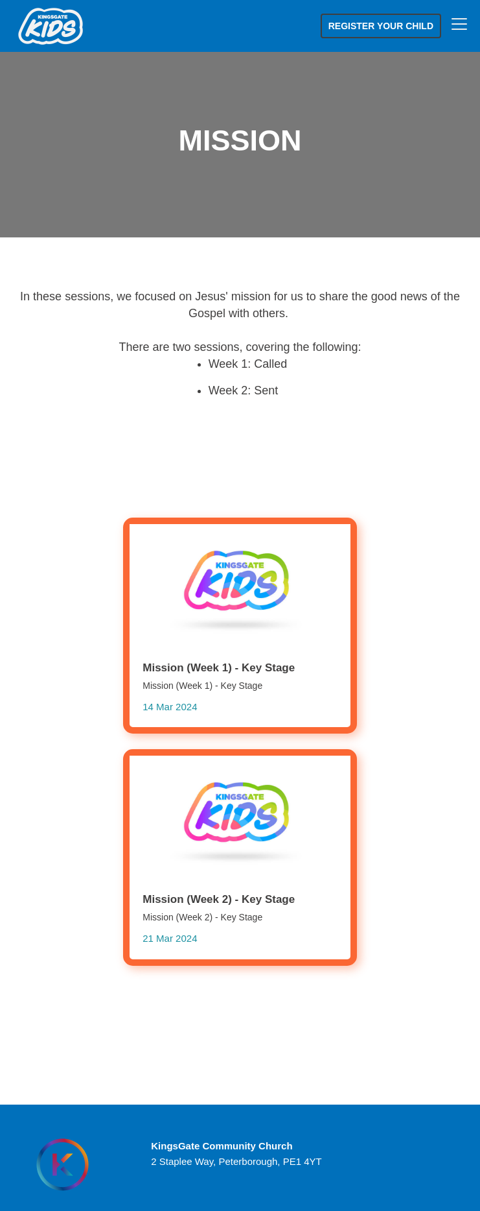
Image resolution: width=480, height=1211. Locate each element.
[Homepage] (62, 1164)
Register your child (380, 26)
